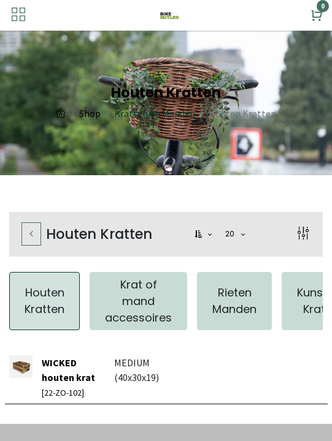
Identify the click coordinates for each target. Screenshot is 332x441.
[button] (204, 234)
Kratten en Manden (154, 113)
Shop (90, 113)
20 (231, 233)
